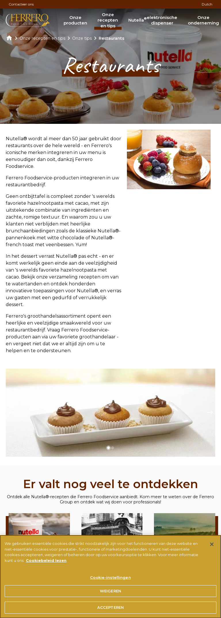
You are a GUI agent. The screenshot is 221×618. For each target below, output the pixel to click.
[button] (108, 447)
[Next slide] (210, 412)
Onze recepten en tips (108, 20)
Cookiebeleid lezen (46, 562)
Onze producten (75, 20)
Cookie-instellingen (110, 579)
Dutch (207, 4)
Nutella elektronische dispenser (152, 20)
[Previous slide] (11, 412)
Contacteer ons (21, 4)
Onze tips (82, 38)
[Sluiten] (211, 546)
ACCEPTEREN (110, 610)
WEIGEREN (110, 593)
